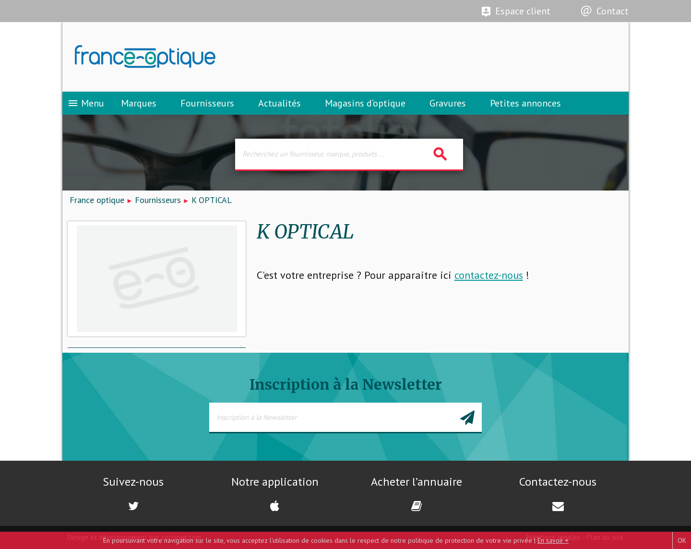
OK (682, 540)
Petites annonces (525, 103)
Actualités (279, 103)
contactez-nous (488, 275)
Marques (138, 103)
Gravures (447, 103)
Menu (85, 103)
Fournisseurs (207, 103)
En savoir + (553, 540)
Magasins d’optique (365, 103)
